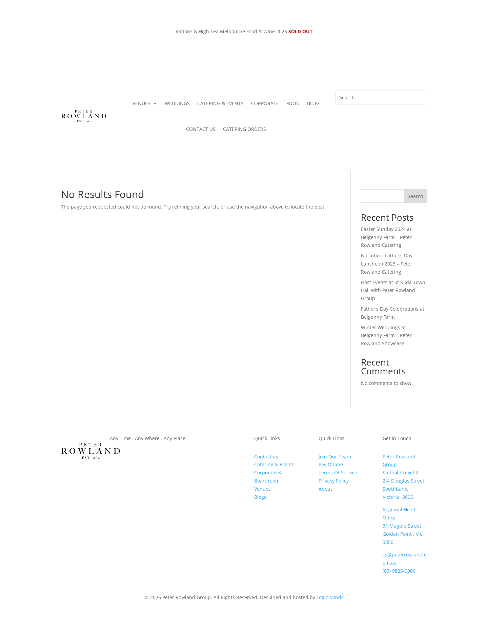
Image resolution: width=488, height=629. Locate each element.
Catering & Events (274, 464)
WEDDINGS (177, 103)
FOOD (293, 103)
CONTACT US (201, 129)
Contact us (266, 456)
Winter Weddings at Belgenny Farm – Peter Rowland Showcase (386, 335)
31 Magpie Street (402, 526)
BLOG (313, 103)
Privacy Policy (334, 480)
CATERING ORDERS (244, 129)
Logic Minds (330, 597)
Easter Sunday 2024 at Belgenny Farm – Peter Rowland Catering (386, 237)
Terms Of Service (338, 472)
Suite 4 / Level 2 (400, 472)
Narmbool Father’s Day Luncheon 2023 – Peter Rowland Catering (386, 263)
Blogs (260, 497)
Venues (262, 489)
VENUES (141, 103)
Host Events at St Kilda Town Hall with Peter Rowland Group (393, 290)
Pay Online (331, 464)
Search (415, 196)
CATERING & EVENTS (220, 103)
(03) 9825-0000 (399, 571)
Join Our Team (335, 456)
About (325, 489)
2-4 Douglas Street (403, 480)
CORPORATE (265, 103)
